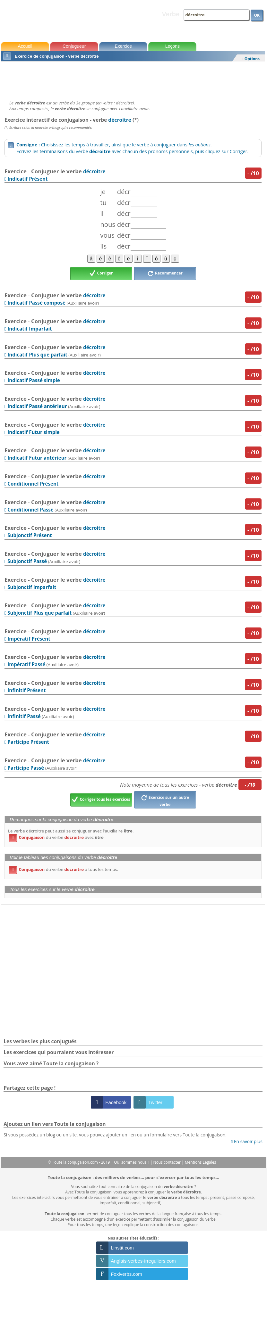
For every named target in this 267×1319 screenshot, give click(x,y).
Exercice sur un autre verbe (165, 800)
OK (257, 15)
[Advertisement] (133, 79)
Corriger (101, 273)
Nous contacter (167, 1162)
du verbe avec (56, 837)
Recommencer (165, 273)
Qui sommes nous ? (132, 1162)
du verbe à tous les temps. (63, 869)
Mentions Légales (201, 1162)
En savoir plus (246, 1141)
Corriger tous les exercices (101, 800)
